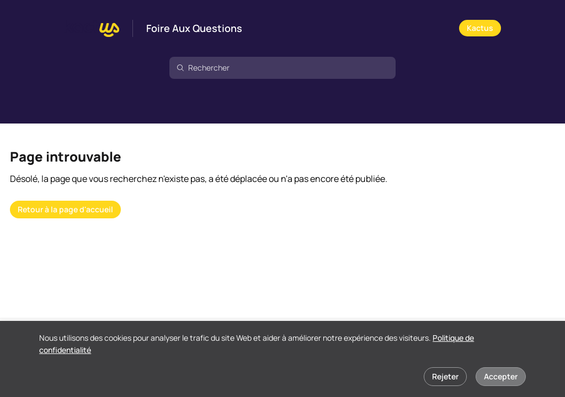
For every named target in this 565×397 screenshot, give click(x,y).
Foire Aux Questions (194, 29)
